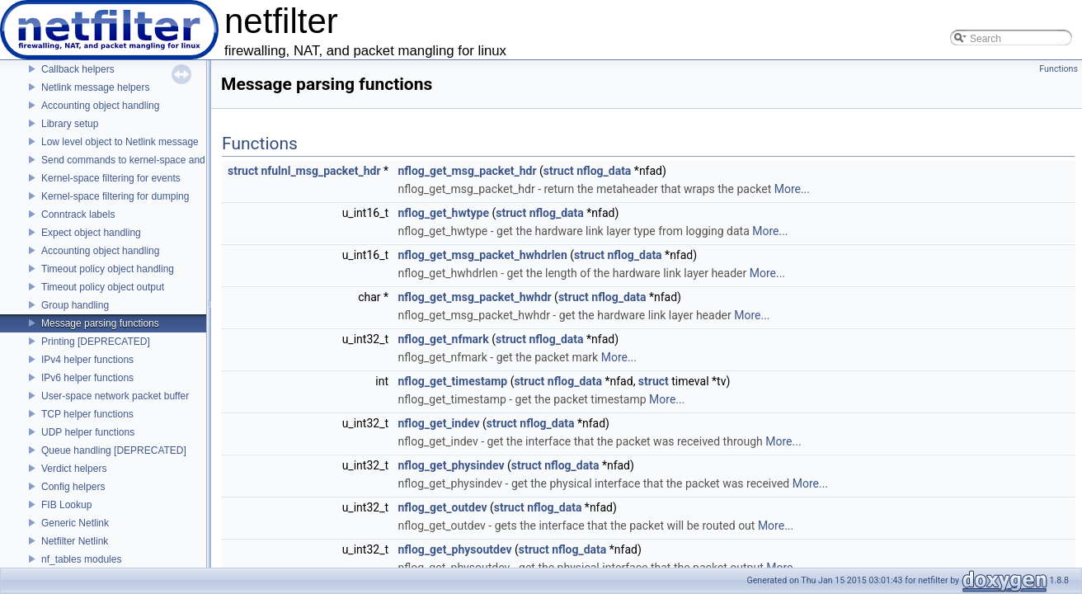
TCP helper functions (87, 414)
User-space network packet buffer (115, 396)
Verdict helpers (73, 468)
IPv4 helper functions (87, 359)
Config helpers (73, 487)
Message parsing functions (100, 323)
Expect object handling (91, 232)
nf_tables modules (81, 559)
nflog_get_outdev (442, 507)
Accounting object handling (100, 105)
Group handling (75, 305)
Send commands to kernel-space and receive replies (156, 160)
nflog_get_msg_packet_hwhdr (475, 297)
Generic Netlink (75, 523)
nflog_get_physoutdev (455, 549)
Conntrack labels (78, 214)
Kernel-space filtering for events (111, 178)
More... (792, 189)
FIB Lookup (66, 505)
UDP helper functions (87, 432)
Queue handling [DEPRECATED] (113, 450)
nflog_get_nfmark (443, 339)
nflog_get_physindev (451, 465)
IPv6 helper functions (87, 378)
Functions (1058, 69)
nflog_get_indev (439, 423)
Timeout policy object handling (107, 269)
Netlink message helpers (95, 87)
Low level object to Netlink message (120, 142)
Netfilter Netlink (74, 541)
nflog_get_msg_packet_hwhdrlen (482, 255)
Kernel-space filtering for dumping (115, 196)
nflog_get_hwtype (443, 212)
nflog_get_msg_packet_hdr (467, 170)
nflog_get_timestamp (453, 381)
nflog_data (603, 170)
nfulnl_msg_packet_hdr (320, 170)
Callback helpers (78, 69)
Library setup (69, 124)
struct (243, 170)
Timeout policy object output (102, 287)
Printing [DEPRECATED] (95, 341)
